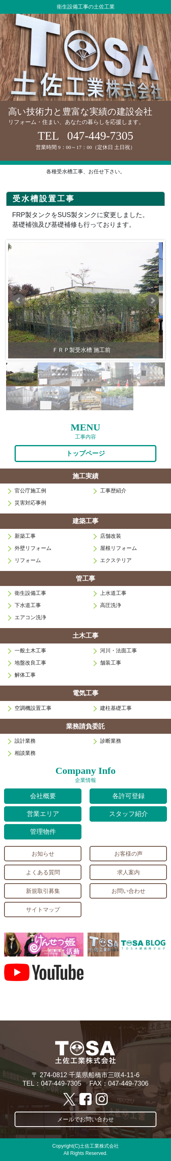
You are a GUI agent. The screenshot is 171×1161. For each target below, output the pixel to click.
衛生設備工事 (30, 593)
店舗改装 (110, 536)
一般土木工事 (30, 651)
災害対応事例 (30, 503)
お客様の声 (128, 853)
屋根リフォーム (118, 548)
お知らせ (43, 853)
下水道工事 (28, 605)
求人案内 (128, 872)
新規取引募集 (43, 891)
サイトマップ (43, 909)
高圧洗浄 (110, 605)
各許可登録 (128, 795)
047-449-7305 (100, 135)
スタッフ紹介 (128, 813)
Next (152, 300)
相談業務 (25, 753)
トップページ (85, 453)
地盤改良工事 (30, 663)
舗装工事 (110, 663)
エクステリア (116, 560)
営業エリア (43, 813)
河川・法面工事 (118, 651)
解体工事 (25, 675)
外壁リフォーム (33, 548)
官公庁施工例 (30, 491)
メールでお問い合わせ (85, 1119)
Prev (18, 300)
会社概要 (43, 795)
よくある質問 (43, 872)
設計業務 (25, 741)
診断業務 (110, 741)
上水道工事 (113, 593)
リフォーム (28, 560)
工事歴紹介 (113, 491)
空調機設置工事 (33, 708)
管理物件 (43, 831)
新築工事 (25, 536)
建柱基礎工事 (116, 708)
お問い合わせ (128, 891)
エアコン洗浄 (30, 617)
